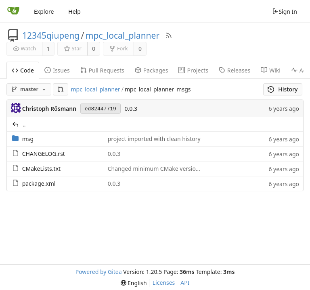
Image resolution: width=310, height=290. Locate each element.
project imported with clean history (154, 139)
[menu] (134, 283)
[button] (60, 89)
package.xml (39, 183)
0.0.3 (130, 108)
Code (23, 70)
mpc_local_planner (122, 35)
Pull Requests (102, 70)
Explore (44, 11)
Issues (56, 70)
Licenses (164, 282)
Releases (234, 70)
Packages (151, 70)
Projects (193, 70)
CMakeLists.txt (41, 168)
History (283, 89)
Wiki (271, 70)
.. (24, 124)
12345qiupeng (51, 35)
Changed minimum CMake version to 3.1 (162, 168)
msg (28, 139)
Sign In (284, 11)
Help (74, 11)
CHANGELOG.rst (43, 153)
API (184, 282)
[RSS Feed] (168, 35)
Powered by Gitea (98, 272)
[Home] (13, 11)
